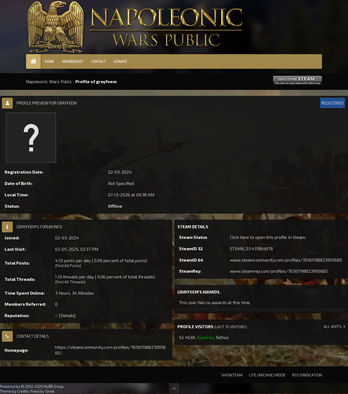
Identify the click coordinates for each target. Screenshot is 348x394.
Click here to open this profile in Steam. (268, 237)
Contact (98, 61)
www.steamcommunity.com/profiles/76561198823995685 (286, 259)
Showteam (231, 375)
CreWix (23, 391)
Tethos (222, 337)
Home (49, 61)
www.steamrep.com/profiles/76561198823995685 (279, 270)
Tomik (49, 391)
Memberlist (72, 61)
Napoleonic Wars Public (49, 81)
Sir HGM (187, 337)
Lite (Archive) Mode (267, 375)
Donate (120, 61)
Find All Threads (70, 281)
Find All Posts (68, 265)
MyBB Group (53, 386)
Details (67, 315)
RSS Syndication (307, 375)
